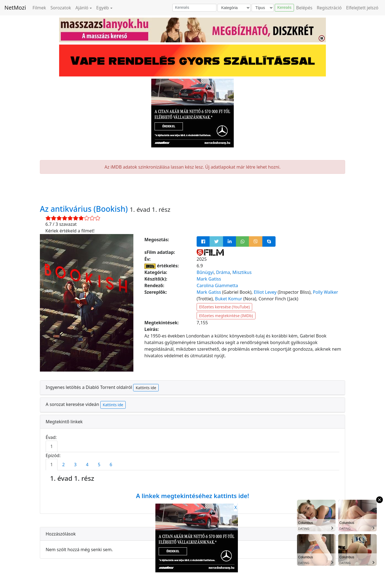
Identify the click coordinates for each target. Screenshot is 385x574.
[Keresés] (194, 8)
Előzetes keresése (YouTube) (224, 306)
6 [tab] (111, 465)
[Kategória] (234, 8)
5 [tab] (99, 465)
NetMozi (15, 7)
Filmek (39, 8)
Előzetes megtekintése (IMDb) (226, 315)
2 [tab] (63, 465)
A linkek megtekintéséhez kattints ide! (192, 495)
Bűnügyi (205, 272)
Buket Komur (228, 299)
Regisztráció (329, 8)
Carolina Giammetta (217, 285)
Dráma (223, 272)
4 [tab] (87, 465)
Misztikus (242, 272)
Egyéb (102, 8)
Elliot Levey (265, 292)
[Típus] (263, 8)
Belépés (304, 8)
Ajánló (81, 8)
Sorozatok (60, 8)
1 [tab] (51, 446)
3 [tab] (75, 465)
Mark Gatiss (209, 279)
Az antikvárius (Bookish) (85, 209)
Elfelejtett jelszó (362, 8)
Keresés (284, 7)
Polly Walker (325, 292)
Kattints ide (146, 387)
